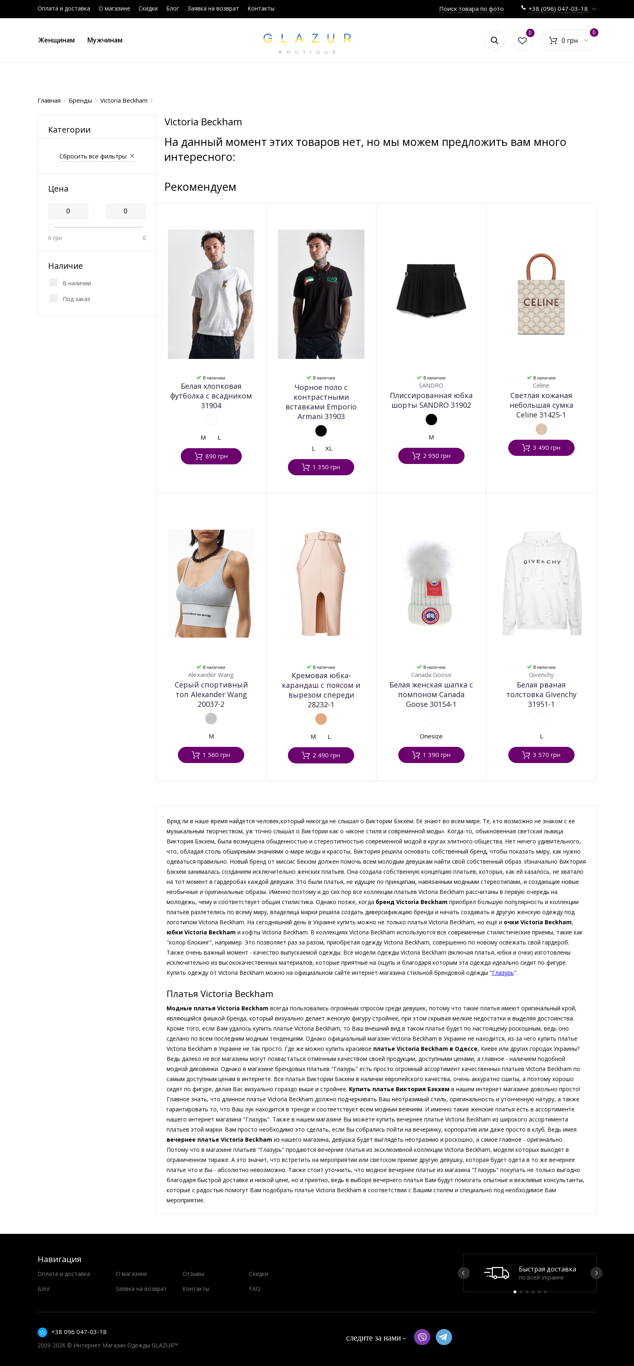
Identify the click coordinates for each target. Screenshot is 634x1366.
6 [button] (545, 1291)
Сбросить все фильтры (93, 156)
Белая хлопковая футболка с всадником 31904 (211, 395)
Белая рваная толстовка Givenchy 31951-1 (541, 694)
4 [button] (533, 1291)
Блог (172, 8)
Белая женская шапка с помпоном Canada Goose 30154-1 (431, 694)
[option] (530, 1273)
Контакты (261, 8)
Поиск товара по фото (471, 8)
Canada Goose (431, 674)
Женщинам (56, 40)
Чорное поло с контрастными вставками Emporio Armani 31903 (321, 401)
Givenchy (541, 674)
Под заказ (76, 299)
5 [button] (539, 1291)
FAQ (254, 1288)
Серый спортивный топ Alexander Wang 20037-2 (211, 694)
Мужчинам (105, 40)
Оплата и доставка (64, 8)
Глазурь (503, 972)
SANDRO (431, 385)
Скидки (148, 8)
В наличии (77, 283)
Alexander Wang (211, 674)
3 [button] (527, 1291)
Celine (541, 385)
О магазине (114, 8)
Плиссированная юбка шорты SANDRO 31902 (431, 400)
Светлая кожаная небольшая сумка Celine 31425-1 (541, 404)
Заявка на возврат (213, 8)
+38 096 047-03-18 (79, 1332)
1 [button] (515, 1291)
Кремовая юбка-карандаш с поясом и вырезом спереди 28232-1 (321, 689)
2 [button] (521, 1291)
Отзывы (193, 1273)
